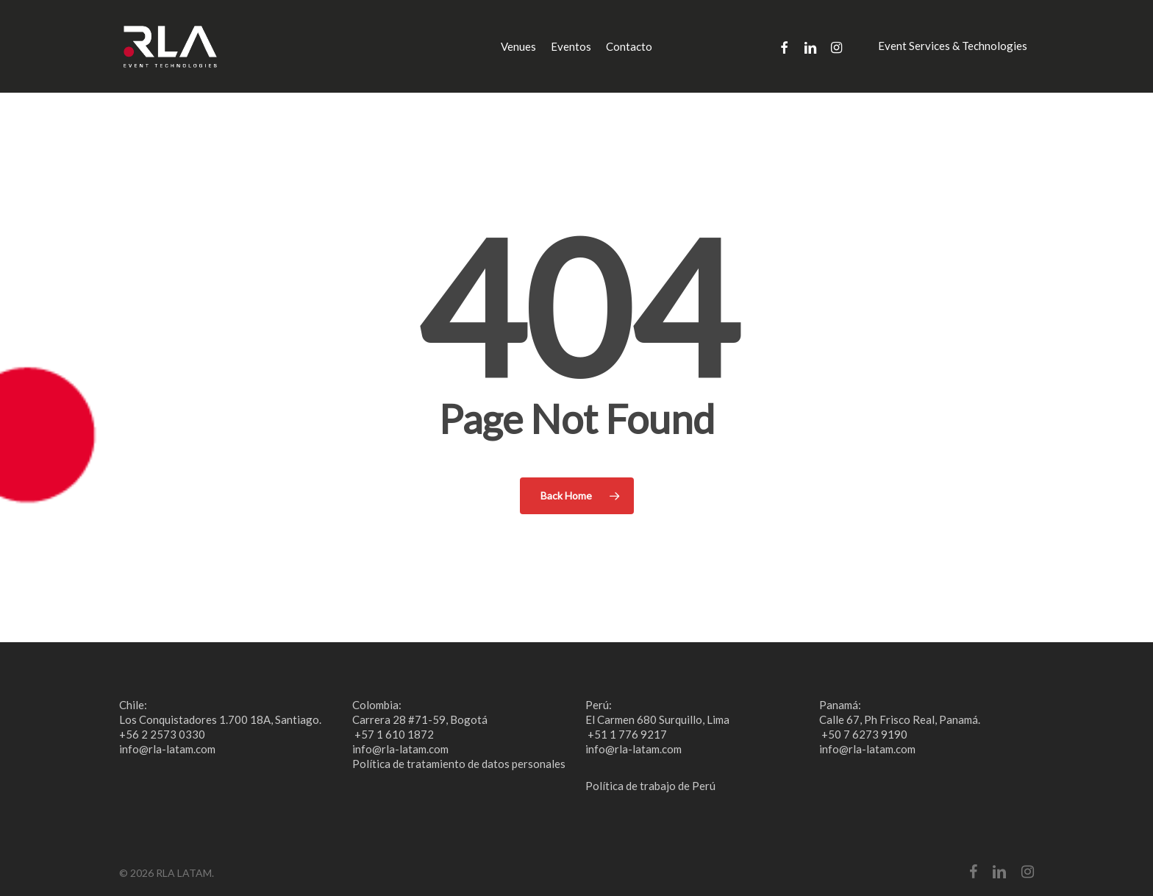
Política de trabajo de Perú (650, 785)
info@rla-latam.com (167, 748)
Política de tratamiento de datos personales (458, 763)
